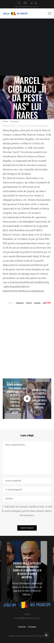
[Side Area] (46, 635)
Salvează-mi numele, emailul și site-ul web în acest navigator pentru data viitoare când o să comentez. (27, 511)
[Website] (27, 498)
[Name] (27, 480)
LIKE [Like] (44, 303)
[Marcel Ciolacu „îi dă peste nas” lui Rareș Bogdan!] (27, 398)
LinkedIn (37, 303)
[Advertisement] (27, 47)
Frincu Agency (39, 635)
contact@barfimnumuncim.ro (28, 7)
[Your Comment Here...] (27, 458)
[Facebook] (32, 3)
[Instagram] (36, 3)
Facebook (19, 303)
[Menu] (48, 13)
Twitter (29, 303)
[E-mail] (27, 489)
